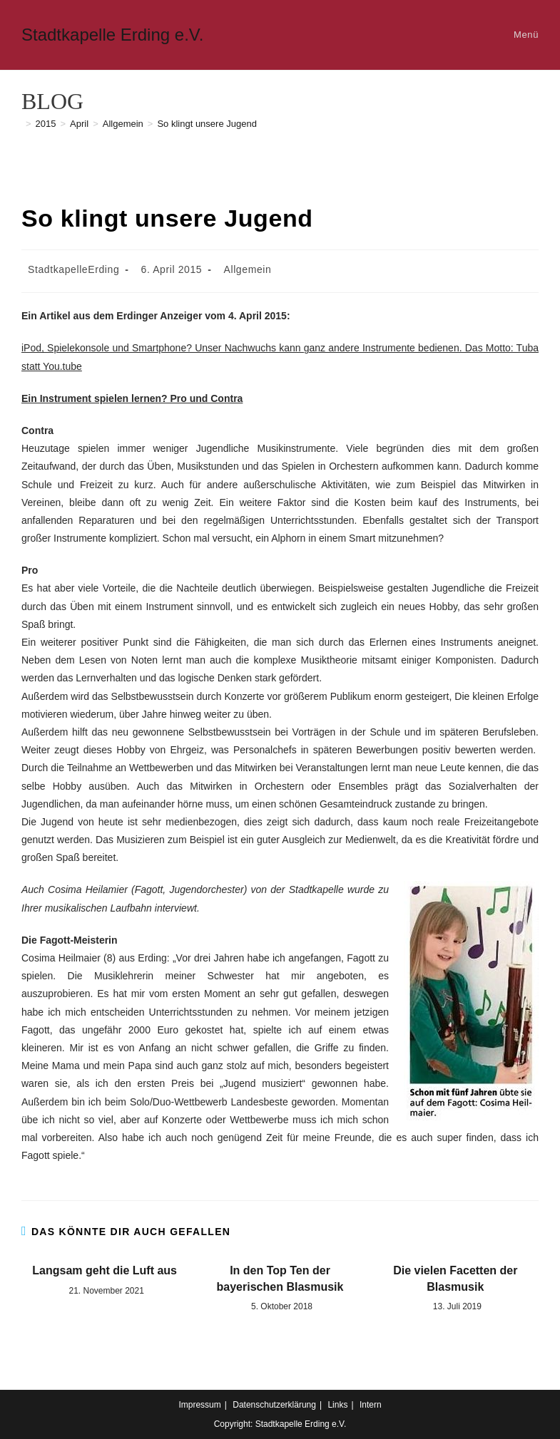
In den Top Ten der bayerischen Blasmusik (280, 1278)
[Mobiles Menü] (524, 34)
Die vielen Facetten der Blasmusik (455, 1278)
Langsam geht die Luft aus (104, 1270)
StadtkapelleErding (73, 269)
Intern (371, 1405)
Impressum (199, 1405)
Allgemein (248, 269)
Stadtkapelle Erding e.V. (112, 34)
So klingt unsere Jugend (206, 123)
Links (337, 1405)
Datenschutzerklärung (274, 1405)
